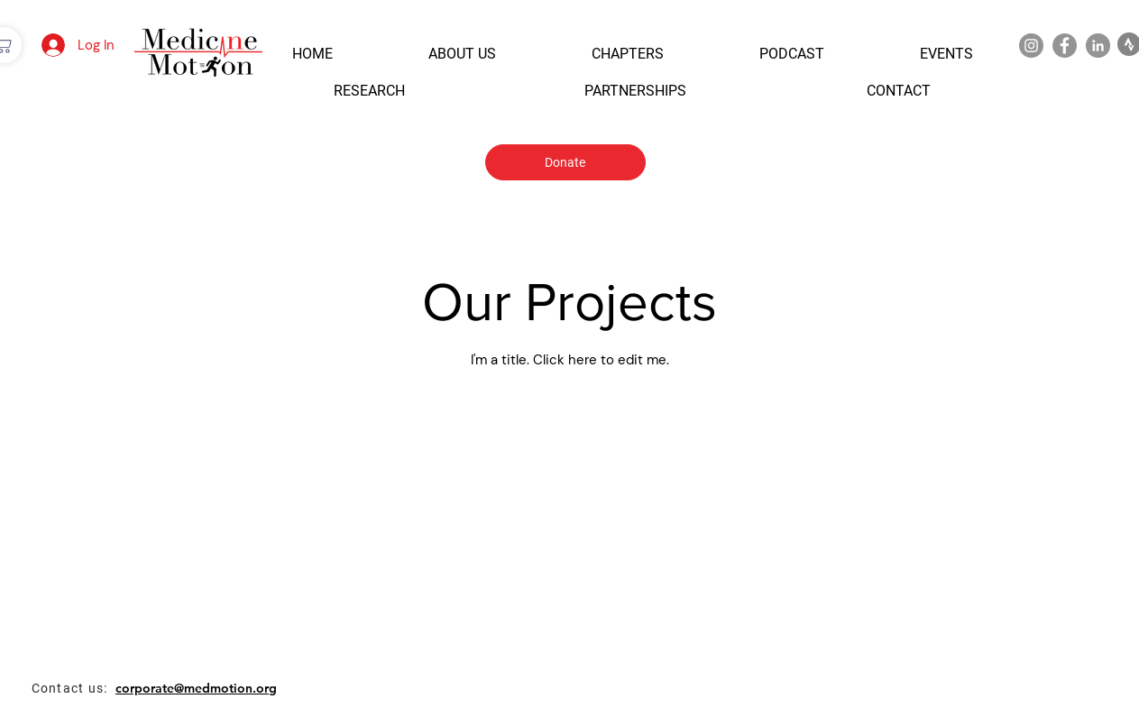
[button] (312, 53)
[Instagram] (1031, 45)
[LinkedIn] (1098, 45)
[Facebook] (1064, 45)
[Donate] (565, 162)
